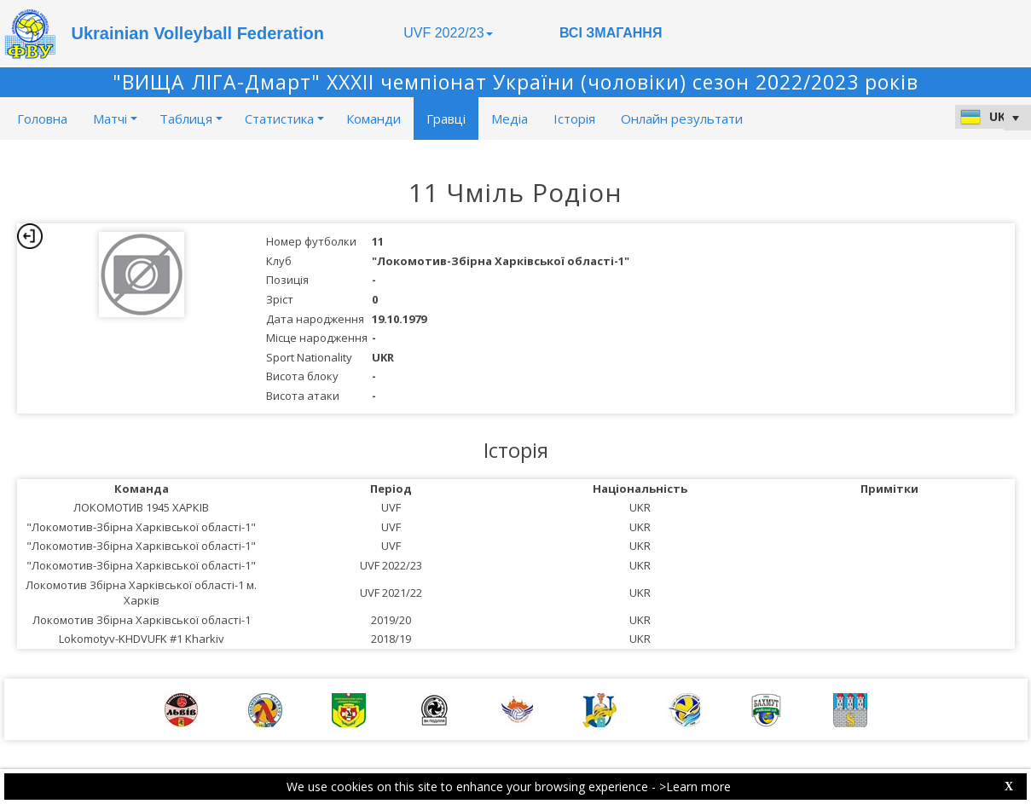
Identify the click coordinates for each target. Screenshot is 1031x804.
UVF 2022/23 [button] (447, 33)
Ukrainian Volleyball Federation (198, 33)
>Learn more (695, 786)
